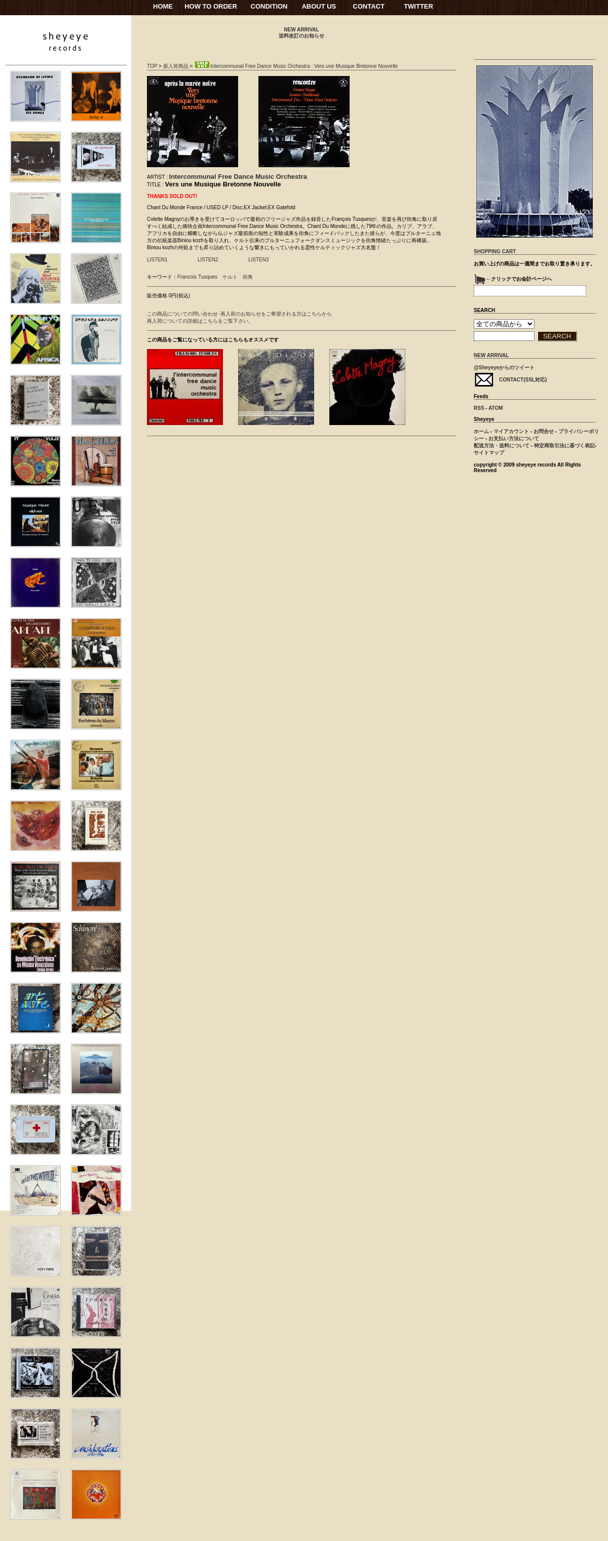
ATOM (495, 408)
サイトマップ (489, 452)
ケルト (230, 277)
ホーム (481, 431)
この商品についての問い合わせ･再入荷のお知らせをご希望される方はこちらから (239, 314)
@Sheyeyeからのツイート (504, 367)
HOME (163, 6)
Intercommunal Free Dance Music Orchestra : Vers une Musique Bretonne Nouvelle (296, 66)
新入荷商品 (175, 66)
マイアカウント (511, 431)
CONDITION (269, 6)
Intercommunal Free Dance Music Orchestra (238, 176)
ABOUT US (318, 6)
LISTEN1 (157, 259)
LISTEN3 (258, 259)
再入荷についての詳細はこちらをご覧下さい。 (200, 321)
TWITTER (418, 6)
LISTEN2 (208, 259)
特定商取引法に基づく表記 (564, 445)
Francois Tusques (197, 277)
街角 (248, 277)
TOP (152, 66)
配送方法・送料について (501, 445)
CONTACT (369, 6)
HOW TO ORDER (210, 6)
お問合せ (544, 431)
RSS (479, 408)
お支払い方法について (513, 438)
